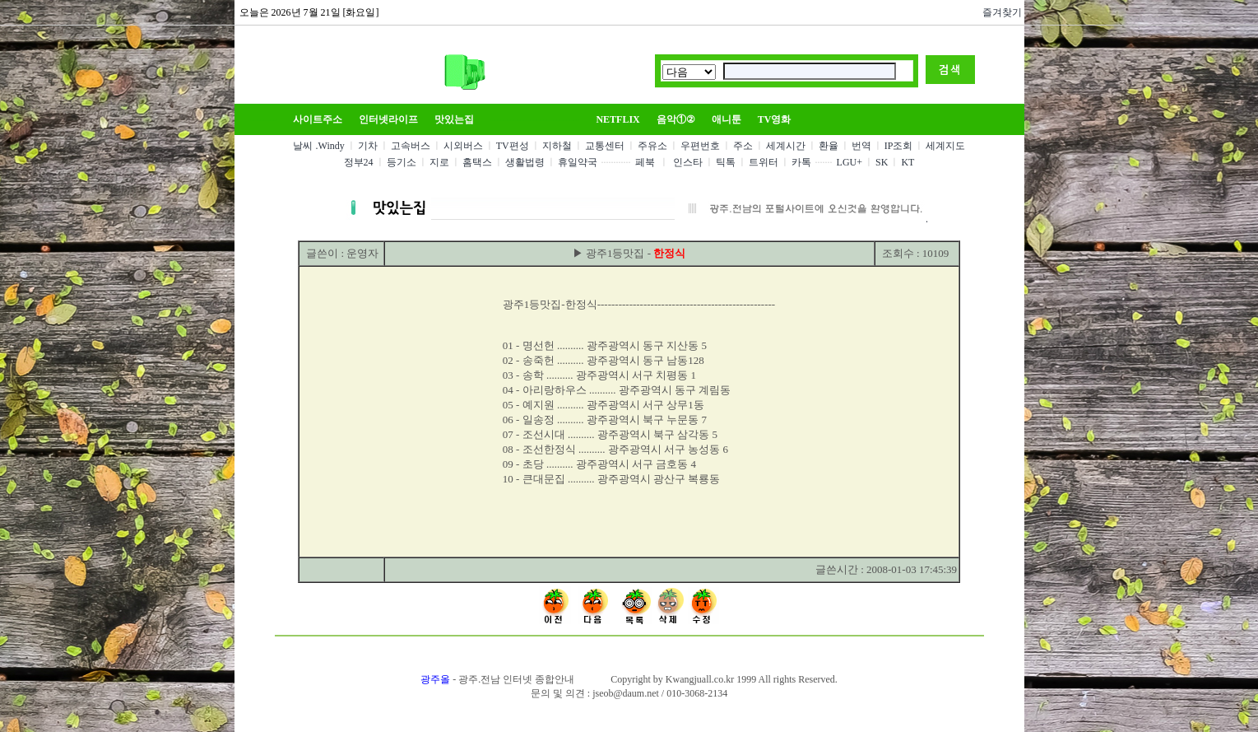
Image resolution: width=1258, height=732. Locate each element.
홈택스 (477, 162)
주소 (743, 146)
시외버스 (463, 146)
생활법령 (525, 162)
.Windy (330, 146)
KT (907, 162)
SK (881, 162)
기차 (368, 146)
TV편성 (512, 146)
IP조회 (898, 146)
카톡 (801, 162)
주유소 (652, 146)
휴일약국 (577, 162)
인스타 (688, 162)
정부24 (359, 162)
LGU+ (849, 162)
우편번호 (700, 146)
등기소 (401, 162)
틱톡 (726, 162)
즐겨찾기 (999, 12)
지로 (439, 162)
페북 (645, 162)
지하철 (557, 146)
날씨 (303, 146)
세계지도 (945, 146)
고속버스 (410, 146)
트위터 (763, 162)
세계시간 (785, 146)
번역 (861, 146)
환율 (828, 146)
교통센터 (604, 146)
